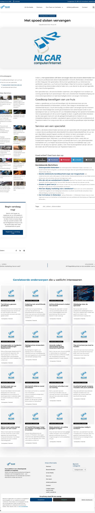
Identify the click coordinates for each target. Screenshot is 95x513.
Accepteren (41, 499)
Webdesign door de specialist (80, 304)
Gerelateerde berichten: (9, 87)
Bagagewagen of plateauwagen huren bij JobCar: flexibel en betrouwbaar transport (18, 104)
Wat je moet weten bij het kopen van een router (10, 427)
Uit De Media (28, 7)
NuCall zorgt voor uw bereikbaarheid (8, 386)
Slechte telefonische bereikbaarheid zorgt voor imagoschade (61, 174)
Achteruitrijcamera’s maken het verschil (59, 304)
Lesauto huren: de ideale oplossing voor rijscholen (19, 132)
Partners (39, 7)
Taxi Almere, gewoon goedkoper (8, 304)
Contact (84, 7)
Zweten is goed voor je (47, 184)
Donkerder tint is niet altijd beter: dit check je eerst (19, 116)
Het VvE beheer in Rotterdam (50, 195)
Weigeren (64, 499)
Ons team (49, 479)
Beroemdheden (50, 469)
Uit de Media (50, 472)
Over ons (48, 476)
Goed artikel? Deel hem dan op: (12, 85)
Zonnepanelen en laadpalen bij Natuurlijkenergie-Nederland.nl (11, 346)
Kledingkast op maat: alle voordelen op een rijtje (19, 188)
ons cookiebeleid (23, 506)
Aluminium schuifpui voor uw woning (58, 386)
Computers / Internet (47, 16)
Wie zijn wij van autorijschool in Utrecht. (54, 180)
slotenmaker (56, 206)
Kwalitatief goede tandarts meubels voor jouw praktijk (83, 386)
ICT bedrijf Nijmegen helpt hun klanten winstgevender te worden (35, 428)
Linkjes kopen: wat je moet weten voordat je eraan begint (51, 491)
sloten (48, 206)
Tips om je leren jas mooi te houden (83, 345)
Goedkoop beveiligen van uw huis (11, 80)
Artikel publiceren (73, 7)
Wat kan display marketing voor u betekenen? (56, 188)
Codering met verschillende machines (35, 304)
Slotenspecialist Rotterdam (49, 167)
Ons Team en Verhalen (54, 7)
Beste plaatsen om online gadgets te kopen (58, 427)
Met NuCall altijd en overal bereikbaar (34, 386)
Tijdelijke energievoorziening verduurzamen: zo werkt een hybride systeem (5, 140)
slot (44, 206)
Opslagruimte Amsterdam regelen (34, 345)
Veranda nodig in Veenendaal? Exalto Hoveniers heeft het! (56, 346)
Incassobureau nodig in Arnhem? (81, 427)
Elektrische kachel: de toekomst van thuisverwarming (19, 177)
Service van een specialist (9, 82)
